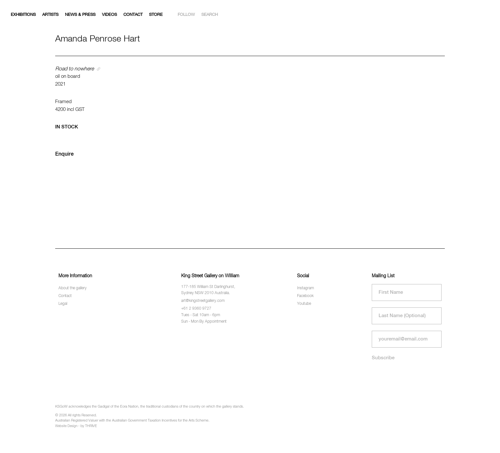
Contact (133, 15)
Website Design (66, 426)
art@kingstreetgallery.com (203, 301)
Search (209, 15)
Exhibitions (23, 15)
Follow (186, 15)
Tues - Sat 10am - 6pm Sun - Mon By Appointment (204, 318)
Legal (62, 304)
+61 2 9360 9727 (196, 309)
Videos (109, 15)
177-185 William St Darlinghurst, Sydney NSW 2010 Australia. (208, 290)
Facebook (305, 296)
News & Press (80, 15)
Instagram (305, 288)
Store (156, 15)
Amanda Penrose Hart (97, 39)
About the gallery (72, 288)
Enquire (64, 154)
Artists (50, 15)
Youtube (304, 304)
